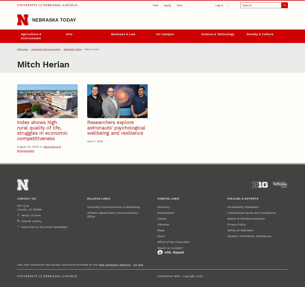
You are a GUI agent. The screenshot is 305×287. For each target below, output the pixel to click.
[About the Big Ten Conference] (260, 185)
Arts (69, 34)
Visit (155, 5)
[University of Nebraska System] (280, 185)
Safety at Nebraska (240, 230)
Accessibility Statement (243, 206)
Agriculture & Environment (31, 36)
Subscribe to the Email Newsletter (44, 227)
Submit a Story (31, 221)
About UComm (31, 215)
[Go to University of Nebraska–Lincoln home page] (22, 19)
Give (179, 5)
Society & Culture (259, 34)
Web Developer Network (115, 264)
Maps (160, 230)
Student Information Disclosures (249, 236)
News (161, 236)
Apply (167, 5)
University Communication (45, 49)
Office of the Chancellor (173, 241)
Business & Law (123, 34)
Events (161, 218)
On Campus (165, 34)
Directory (163, 206)
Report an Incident (170, 250)
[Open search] (264, 5)
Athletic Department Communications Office (112, 214)
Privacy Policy (236, 224)
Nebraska (22, 49)
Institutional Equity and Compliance (251, 212)
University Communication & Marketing (113, 206)
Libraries (163, 224)
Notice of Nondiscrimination (246, 218)
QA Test (138, 264)
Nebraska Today (54, 20)
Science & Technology (217, 34)
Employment (165, 212)
